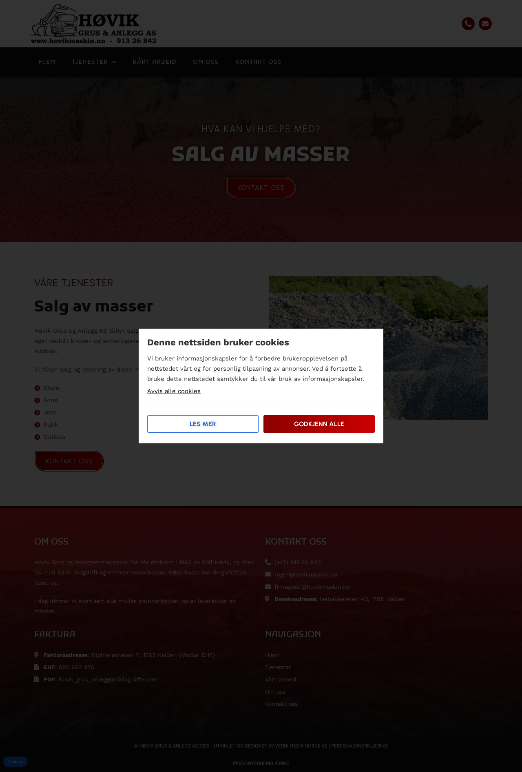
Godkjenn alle (319, 424)
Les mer (203, 424)
